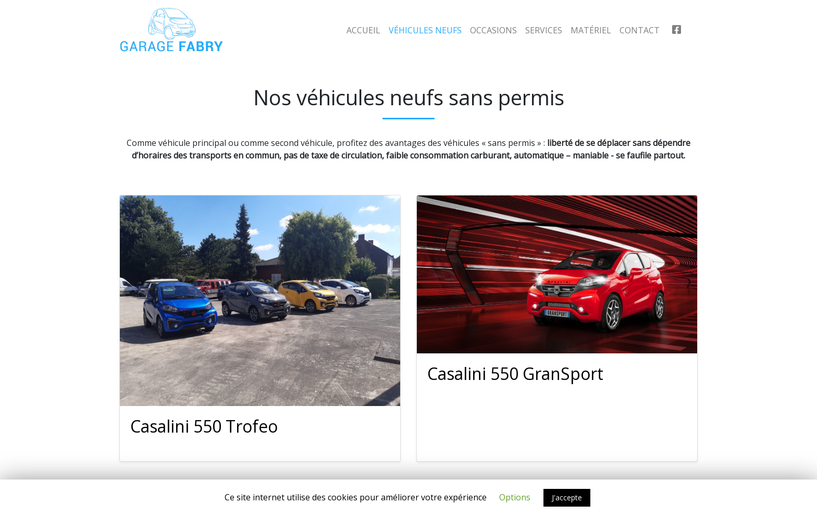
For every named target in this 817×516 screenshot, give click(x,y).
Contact (640, 30)
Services (543, 30)
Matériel (591, 30)
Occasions (493, 30)
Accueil (363, 30)
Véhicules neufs (425, 30)
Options (514, 497)
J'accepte (567, 497)
